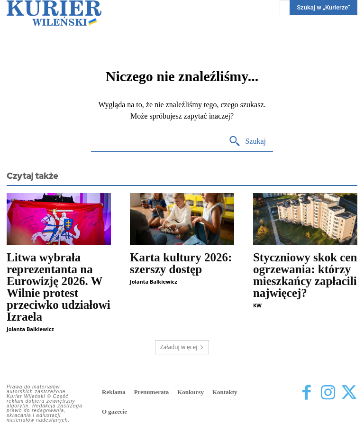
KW (257, 305)
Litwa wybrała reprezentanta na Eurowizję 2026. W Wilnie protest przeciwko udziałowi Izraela (58, 287)
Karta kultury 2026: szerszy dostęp (181, 263)
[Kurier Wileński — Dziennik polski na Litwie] (54, 13)
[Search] (247, 141)
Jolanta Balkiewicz (30, 329)
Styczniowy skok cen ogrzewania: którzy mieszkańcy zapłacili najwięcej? (305, 275)
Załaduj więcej (182, 347)
